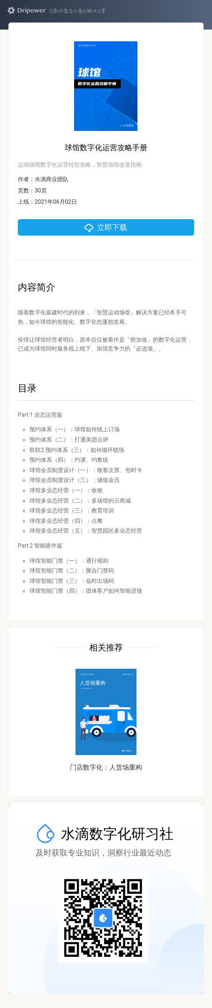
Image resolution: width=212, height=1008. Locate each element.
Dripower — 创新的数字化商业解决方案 (56, 10)
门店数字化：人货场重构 (106, 767)
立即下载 (112, 227)
